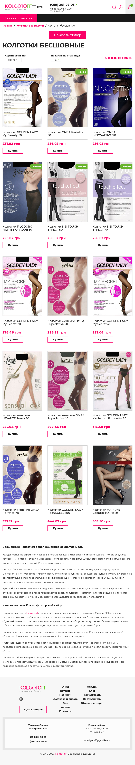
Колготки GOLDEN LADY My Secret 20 (20, 323)
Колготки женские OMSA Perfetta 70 (21, 511)
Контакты (65, 711)
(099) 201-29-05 (38, 737)
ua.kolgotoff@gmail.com (97, 740)
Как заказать (92, 694)
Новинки (65, 694)
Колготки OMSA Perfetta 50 (65, 134)
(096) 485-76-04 (38, 741)
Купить (13, 150)
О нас (65, 686)
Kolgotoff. (61, 753)
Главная (8, 25)
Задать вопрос (33, 709)
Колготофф (32, 613)
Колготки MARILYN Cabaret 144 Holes (106, 511)
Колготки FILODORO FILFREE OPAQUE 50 (17, 228)
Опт (65, 703)
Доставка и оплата (65, 699)
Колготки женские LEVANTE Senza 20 (16, 417)
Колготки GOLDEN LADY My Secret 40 (110, 323)
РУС (40, 7)
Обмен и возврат (92, 703)
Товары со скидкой (118, 57)
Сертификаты (92, 699)
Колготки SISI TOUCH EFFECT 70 (108, 228)
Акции (65, 707)
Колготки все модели (30, 25)
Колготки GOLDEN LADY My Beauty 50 (20, 134)
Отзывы (92, 686)
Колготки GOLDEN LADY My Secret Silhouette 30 (110, 417)
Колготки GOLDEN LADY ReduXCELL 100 (65, 511)
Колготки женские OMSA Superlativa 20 (65, 323)
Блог (92, 690)
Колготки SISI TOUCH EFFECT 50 (62, 228)
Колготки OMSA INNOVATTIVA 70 (104, 134)
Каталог (65, 690)
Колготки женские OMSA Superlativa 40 (65, 417)
